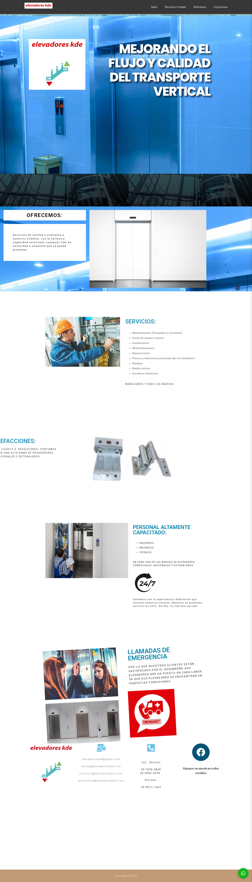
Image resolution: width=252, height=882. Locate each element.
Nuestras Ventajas (175, 7)
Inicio (154, 7)
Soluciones (200, 7)
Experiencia (220, 7)
